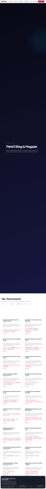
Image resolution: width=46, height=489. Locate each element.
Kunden (35, 1)
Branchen (16, 1)
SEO (17, 347)
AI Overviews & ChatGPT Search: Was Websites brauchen (11, 320)
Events (31, 1)
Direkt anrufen (4, 486)
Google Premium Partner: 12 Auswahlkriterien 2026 (9, 428)
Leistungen (11, 1)
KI (19, 347)
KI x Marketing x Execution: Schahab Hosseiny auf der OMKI (10, 463)
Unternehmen (26, 1)
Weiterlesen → (5, 333)
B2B (26, 328)
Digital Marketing (6, 366)
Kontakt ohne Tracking (10, 486)
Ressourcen (21, 1)
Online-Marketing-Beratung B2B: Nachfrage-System (10, 374)
